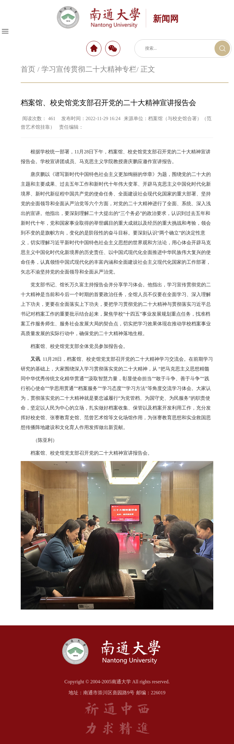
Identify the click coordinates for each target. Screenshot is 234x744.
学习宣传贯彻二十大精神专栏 (88, 69)
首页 (28, 69)
